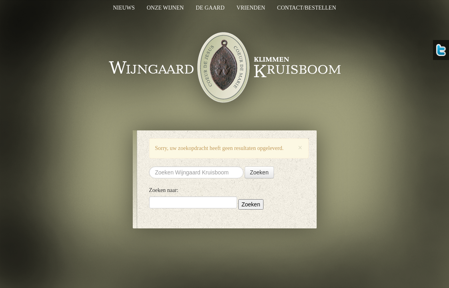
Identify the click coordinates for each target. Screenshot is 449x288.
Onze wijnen (165, 8)
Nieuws (124, 8)
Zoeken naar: (163, 190)
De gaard (210, 8)
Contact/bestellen (306, 8)
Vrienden (251, 8)
